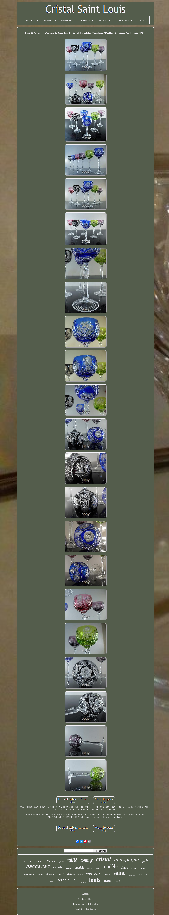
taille (52, 881)
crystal (133, 868)
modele (79, 867)
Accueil (85, 894)
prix (145, 860)
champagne (126, 860)
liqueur (50, 874)
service (143, 874)
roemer (40, 861)
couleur (93, 874)
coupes (90, 868)
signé (108, 881)
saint (119, 873)
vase (80, 874)
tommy (86, 860)
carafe (58, 867)
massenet (131, 875)
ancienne (28, 861)
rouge (69, 868)
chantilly (83, 882)
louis (94, 880)
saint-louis (66, 873)
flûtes (142, 868)
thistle (118, 881)
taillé (72, 860)
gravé (61, 861)
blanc (124, 867)
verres (67, 880)
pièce (107, 874)
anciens (29, 874)
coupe (40, 874)
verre (51, 860)
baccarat (38, 866)
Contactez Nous (85, 899)
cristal (103, 859)
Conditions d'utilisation (85, 909)
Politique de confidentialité (85, 904)
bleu (97, 868)
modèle (110, 866)
